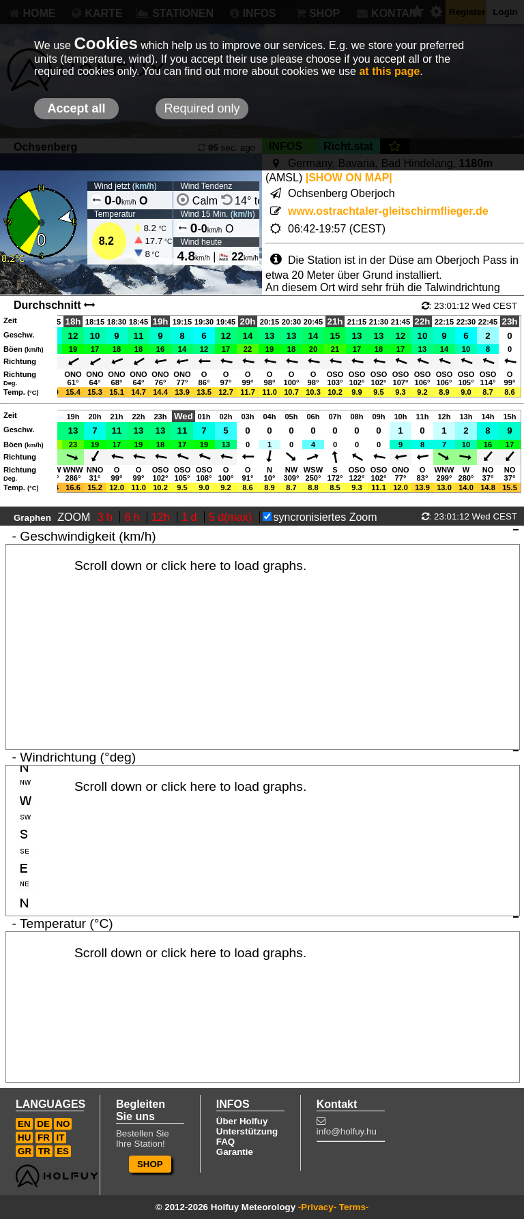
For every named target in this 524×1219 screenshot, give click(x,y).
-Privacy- (317, 1207)
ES (63, 1151)
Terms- (353, 1207)
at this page (389, 71)
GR (24, 1151)
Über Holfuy (242, 1121)
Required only (201, 108)
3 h (107, 517)
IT (60, 1137)
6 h (133, 517)
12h (162, 517)
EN (24, 1124)
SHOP (150, 1164)
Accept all (76, 108)
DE (43, 1124)
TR (44, 1151)
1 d (190, 517)
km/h (144, 186)
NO (63, 1124)
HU (24, 1137)
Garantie (234, 1152)
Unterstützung (247, 1131)
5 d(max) (232, 517)
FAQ (225, 1142)
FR (44, 1137)
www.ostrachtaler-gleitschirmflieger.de (388, 211)
